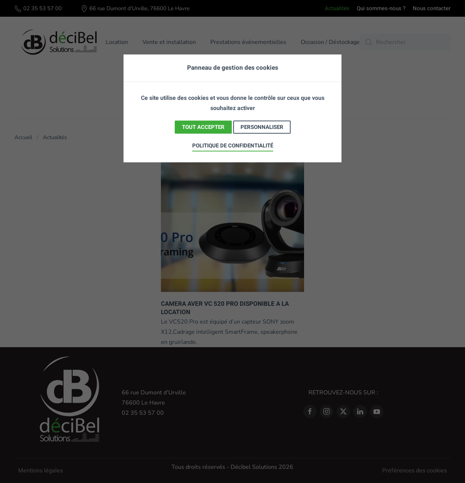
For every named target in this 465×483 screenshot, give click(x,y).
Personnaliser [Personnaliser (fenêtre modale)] (261, 127)
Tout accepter (203, 127)
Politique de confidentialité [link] (232, 146)
